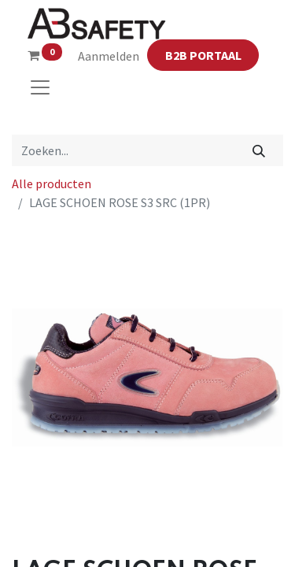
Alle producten (51, 183)
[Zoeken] (259, 150)
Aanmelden (108, 56)
